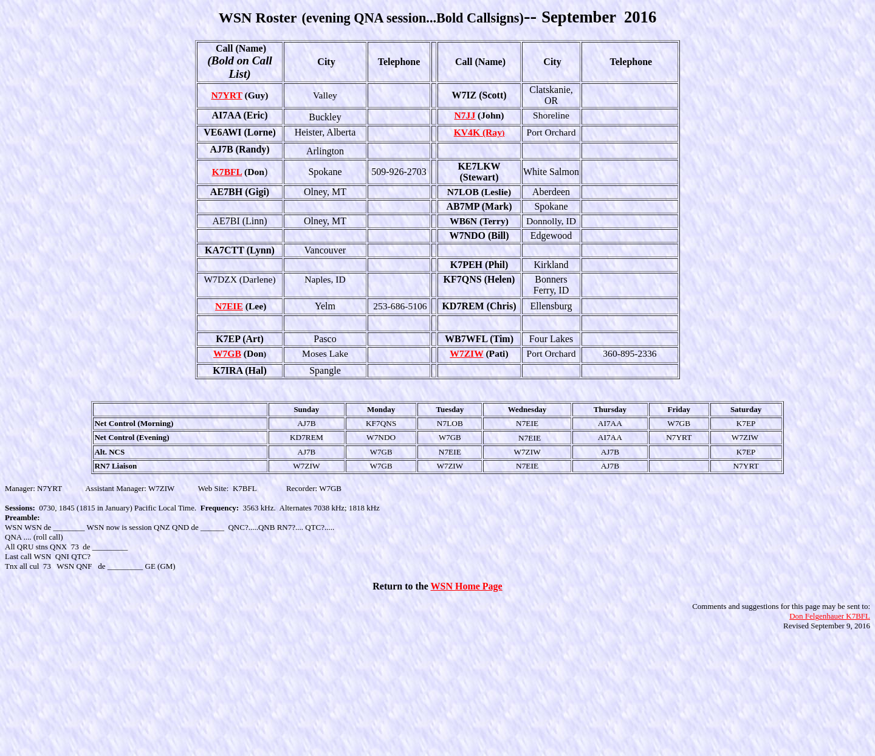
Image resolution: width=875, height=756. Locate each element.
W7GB (227, 353)
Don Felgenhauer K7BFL (829, 615)
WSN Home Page (467, 586)
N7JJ (465, 115)
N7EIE (229, 306)
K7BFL (227, 172)
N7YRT (226, 95)
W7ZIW (466, 353)
